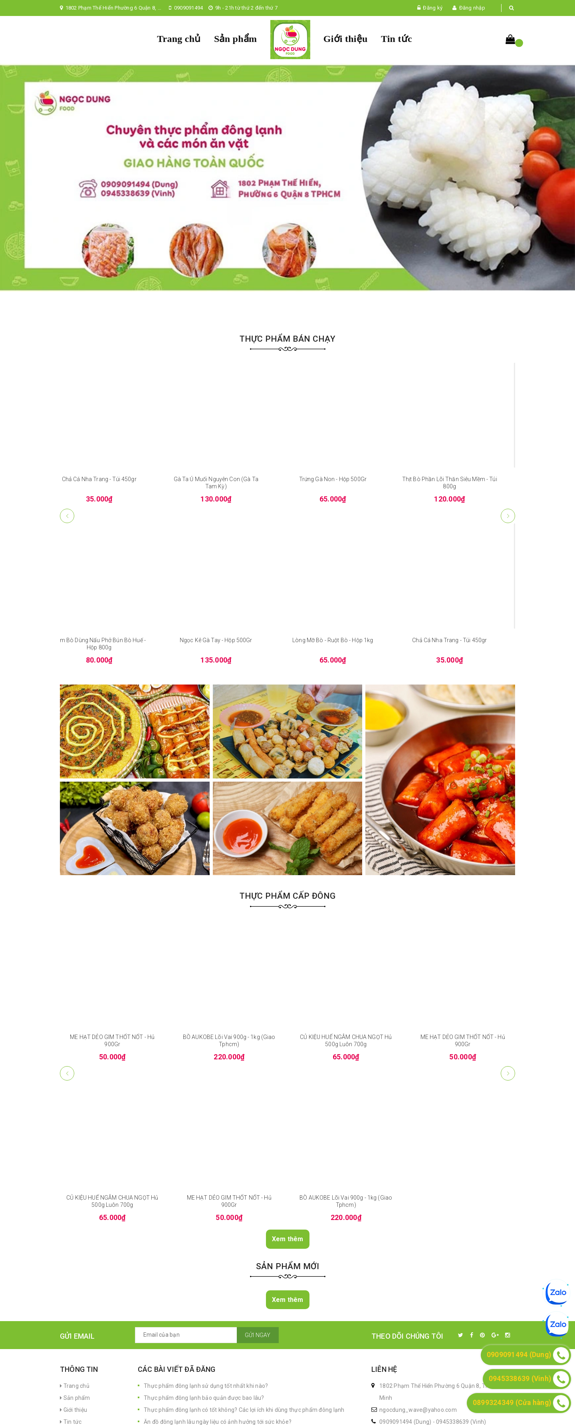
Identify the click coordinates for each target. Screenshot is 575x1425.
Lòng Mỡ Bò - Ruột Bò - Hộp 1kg (345, 745)
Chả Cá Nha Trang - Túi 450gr (112, 585)
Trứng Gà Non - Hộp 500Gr (346, 585)
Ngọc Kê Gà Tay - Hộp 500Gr (229, 745)
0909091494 (188, 8)
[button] (508, 621)
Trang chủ (178, 39)
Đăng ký (432, 8)
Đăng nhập (472, 8)
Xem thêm (287, 1344)
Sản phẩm (235, 39)
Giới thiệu (345, 39)
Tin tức (396, 39)
